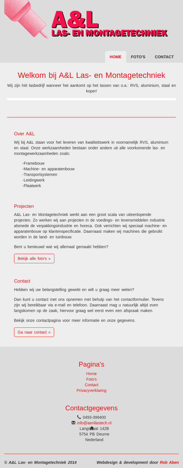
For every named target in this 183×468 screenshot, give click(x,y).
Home (115, 57)
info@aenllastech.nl (94, 423)
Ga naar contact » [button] (34, 332)
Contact (164, 57)
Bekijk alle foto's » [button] (34, 258)
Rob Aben (169, 462)
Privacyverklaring (91, 390)
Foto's (138, 57)
